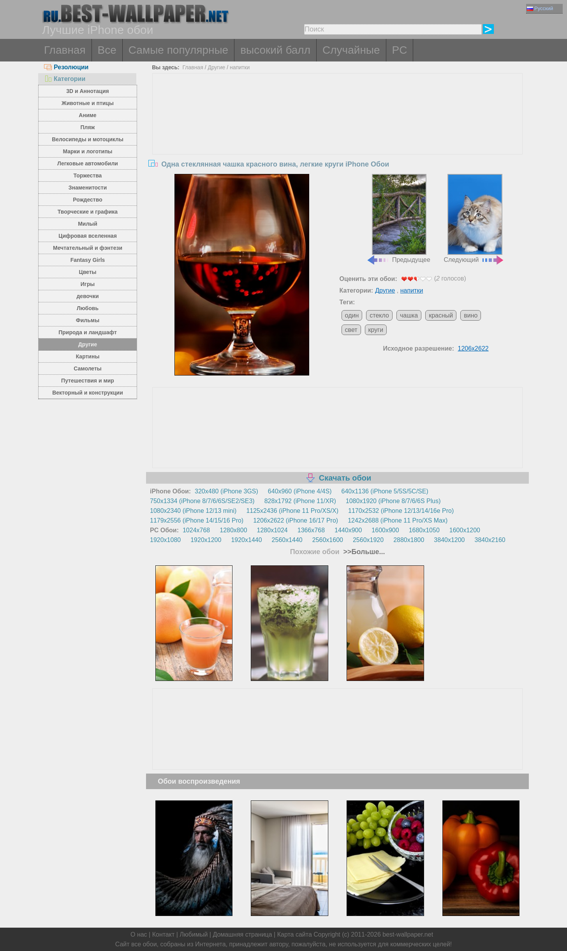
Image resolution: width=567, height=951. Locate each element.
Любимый (194, 934)
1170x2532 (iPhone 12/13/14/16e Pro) (401, 510)
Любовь (88, 308)
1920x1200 (205, 540)
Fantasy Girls (87, 260)
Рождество (87, 200)
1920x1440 (246, 540)
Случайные (351, 50)
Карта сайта (294, 934)
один (352, 315)
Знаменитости (88, 187)
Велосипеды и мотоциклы (87, 139)
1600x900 (385, 530)
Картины (88, 356)
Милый (87, 224)
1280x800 (233, 530)
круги (376, 329)
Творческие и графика (88, 212)
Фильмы (87, 320)
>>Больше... (363, 552)
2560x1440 (287, 540)
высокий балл (275, 50)
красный (441, 315)
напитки (240, 67)
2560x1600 (327, 540)
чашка (409, 315)
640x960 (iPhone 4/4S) (300, 491)
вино (470, 315)
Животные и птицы (88, 103)
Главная (65, 50)
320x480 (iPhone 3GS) (226, 491)
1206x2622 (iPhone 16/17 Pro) (295, 520)
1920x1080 (165, 540)
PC (399, 50)
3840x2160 (490, 540)
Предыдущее (398, 218)
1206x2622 (473, 348)
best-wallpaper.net (407, 934)
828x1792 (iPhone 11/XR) (300, 501)
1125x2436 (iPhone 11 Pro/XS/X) (292, 510)
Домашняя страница (242, 934)
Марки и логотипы (87, 151)
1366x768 (311, 530)
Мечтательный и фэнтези (87, 248)
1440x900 (348, 530)
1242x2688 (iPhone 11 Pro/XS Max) (397, 520)
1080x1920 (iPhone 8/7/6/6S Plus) (393, 501)
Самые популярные (178, 50)
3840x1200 (449, 540)
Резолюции (66, 67)
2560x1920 (368, 540)
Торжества (88, 175)
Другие (87, 344)
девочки (87, 296)
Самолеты (88, 368)
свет (351, 329)
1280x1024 (272, 530)
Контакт (163, 934)
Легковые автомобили (87, 163)
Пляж (87, 127)
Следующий (474, 218)
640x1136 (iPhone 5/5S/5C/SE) (385, 491)
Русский (540, 8)
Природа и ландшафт (87, 332)
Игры (88, 284)
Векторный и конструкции (87, 393)
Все (107, 50)
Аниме (87, 115)
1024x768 (196, 530)
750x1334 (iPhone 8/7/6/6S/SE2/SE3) (202, 501)
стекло (379, 315)
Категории (64, 78)
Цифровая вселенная (87, 236)
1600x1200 (464, 530)
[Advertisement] (337, 131)
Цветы (87, 272)
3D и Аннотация (87, 91)
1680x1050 (424, 530)
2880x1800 (408, 540)
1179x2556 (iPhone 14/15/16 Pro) (196, 520)
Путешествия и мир (87, 380)
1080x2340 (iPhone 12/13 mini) (193, 510)
